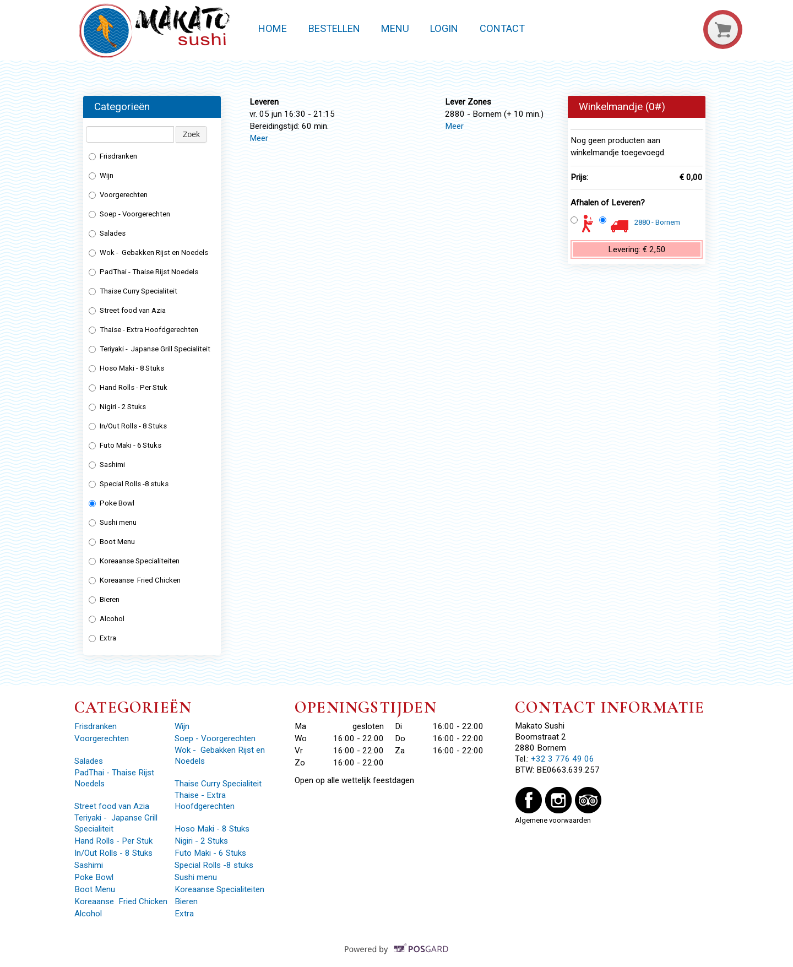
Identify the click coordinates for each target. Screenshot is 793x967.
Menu (395, 28)
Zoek (191, 134)
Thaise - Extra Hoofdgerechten (143, 329)
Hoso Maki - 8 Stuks (126, 368)
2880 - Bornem (657, 222)
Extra (103, 638)
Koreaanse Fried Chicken (135, 580)
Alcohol (106, 619)
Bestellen (334, 28)
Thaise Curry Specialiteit (133, 291)
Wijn (101, 175)
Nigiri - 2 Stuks (117, 407)
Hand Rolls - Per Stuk (128, 387)
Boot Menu (112, 541)
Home (272, 28)
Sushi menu (113, 522)
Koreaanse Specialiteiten (134, 561)
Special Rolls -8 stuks (129, 484)
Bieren (104, 599)
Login (444, 28)
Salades (107, 233)
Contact (502, 28)
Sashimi (108, 464)
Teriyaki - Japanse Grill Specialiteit (150, 349)
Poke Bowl (111, 503)
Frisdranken (113, 156)
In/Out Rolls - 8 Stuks (128, 426)
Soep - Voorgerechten (129, 214)
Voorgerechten (118, 195)
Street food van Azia (128, 310)
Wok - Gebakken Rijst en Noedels (149, 252)
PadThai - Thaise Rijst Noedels (144, 272)
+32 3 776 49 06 (562, 759)
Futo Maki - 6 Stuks (125, 445)
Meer (258, 138)
